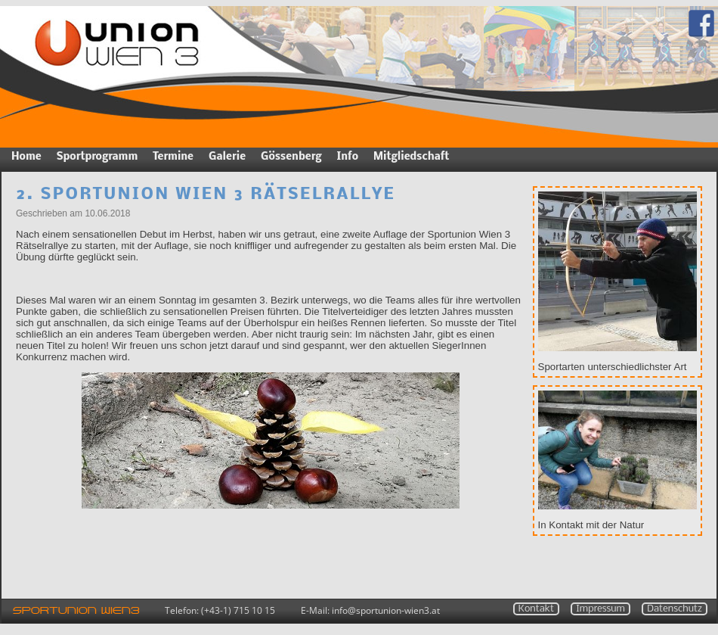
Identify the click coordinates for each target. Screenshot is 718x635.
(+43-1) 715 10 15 (238, 610)
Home (26, 157)
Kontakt (536, 609)
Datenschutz (674, 609)
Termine (173, 157)
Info (347, 157)
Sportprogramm (97, 157)
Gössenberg (291, 157)
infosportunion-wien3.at (386, 610)
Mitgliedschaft (411, 157)
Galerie (227, 157)
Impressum (600, 609)
